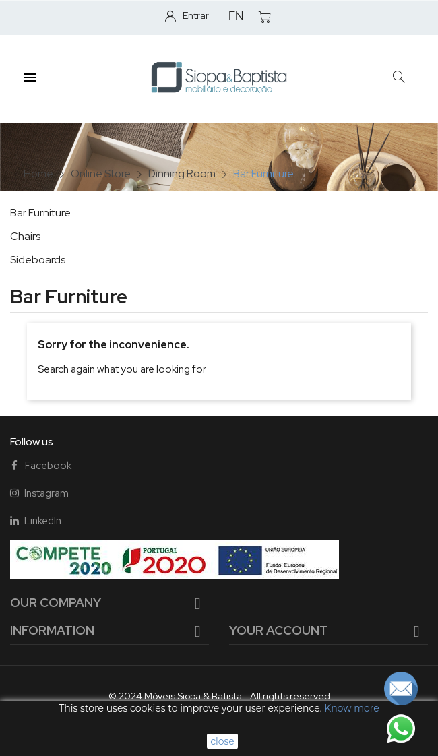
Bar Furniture (40, 213)
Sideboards (37, 260)
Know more (351, 708)
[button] (398, 78)
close (222, 741)
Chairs (25, 236)
